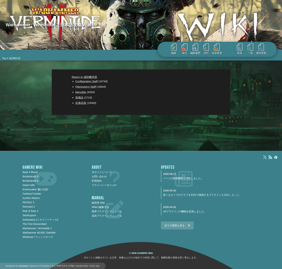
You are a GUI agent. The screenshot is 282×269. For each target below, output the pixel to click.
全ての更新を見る (175, 225)
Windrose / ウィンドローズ (37, 237)
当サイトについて (102, 172)
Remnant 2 (28, 206)
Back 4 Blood (29, 172)
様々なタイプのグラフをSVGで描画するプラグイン (192, 194)
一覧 (250, 49)
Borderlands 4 (30, 180)
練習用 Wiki (98, 202)
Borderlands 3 (30, 176)
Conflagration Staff (86, 81)
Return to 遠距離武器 (84, 77)
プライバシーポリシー (104, 185)
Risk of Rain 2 (30, 211)
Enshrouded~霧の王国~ (35, 189)
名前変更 (217, 49)
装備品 (79, 97)
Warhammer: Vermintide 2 (37, 228)
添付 (206, 49)
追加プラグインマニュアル (107, 215)
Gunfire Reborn (31, 198)
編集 (173, 49)
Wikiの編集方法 (100, 207)
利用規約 (97, 180)
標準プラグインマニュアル (107, 211)
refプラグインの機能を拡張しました (183, 211)
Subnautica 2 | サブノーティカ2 (40, 219)
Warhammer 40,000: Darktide (38, 232)
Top (4, 58)
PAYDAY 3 (28, 202)
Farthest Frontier (31, 193)
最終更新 (261, 49)
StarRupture (29, 215)
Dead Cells (28, 185)
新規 (239, 49)
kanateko (24, 265)
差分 (184, 49)
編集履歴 (195, 49)
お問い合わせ (99, 176)
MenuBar (80, 92)
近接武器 (80, 102)
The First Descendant (34, 224)
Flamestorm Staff (85, 86)
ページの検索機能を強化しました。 (183, 178)
